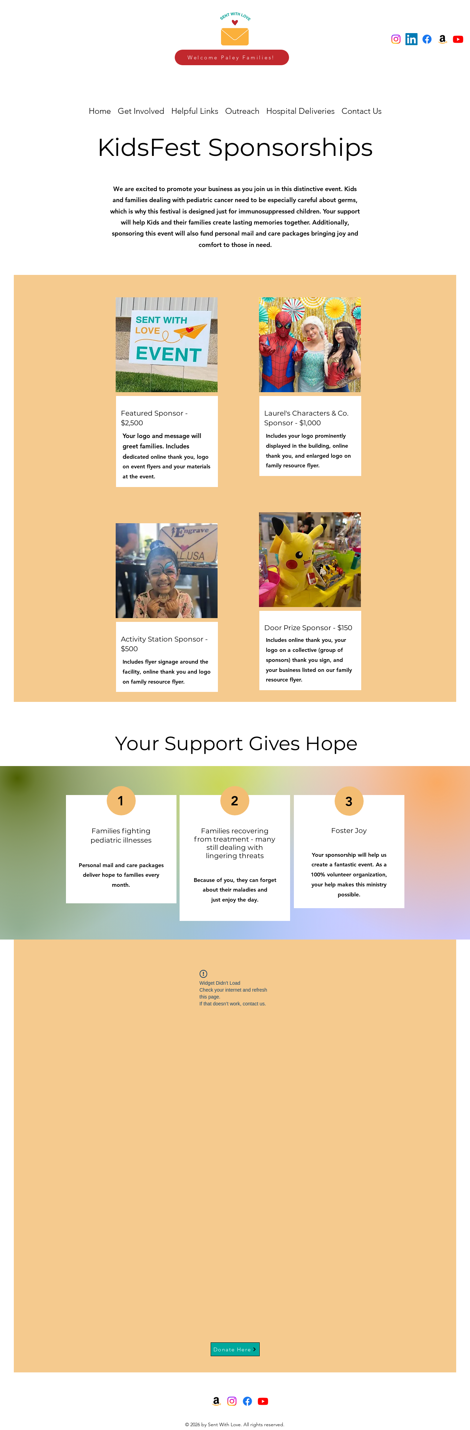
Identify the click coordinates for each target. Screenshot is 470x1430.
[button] (300, 111)
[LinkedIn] (411, 39)
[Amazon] (443, 39)
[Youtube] (458, 39)
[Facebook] (427, 39)
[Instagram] (396, 39)
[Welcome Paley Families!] (232, 57)
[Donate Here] (235, 1349)
